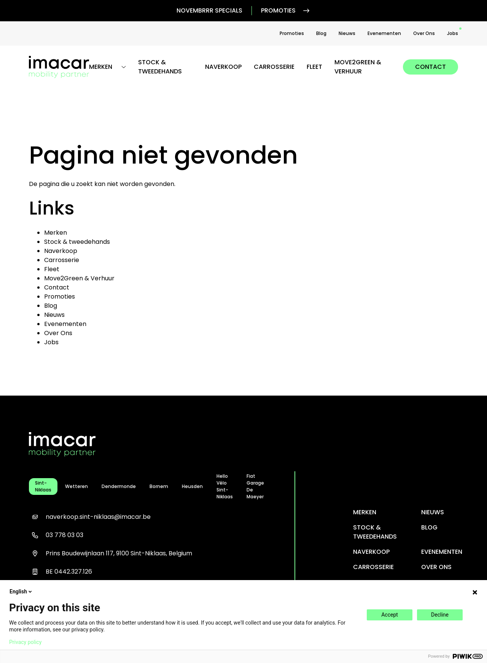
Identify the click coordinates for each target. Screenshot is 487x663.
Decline (440, 615)
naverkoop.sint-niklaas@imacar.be (90, 517)
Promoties (286, 10)
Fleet (314, 66)
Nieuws (347, 33)
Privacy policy (25, 642)
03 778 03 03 (56, 535)
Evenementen (384, 33)
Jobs (452, 33)
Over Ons (424, 33)
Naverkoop (223, 66)
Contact (430, 66)
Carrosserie (274, 66)
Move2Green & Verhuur (357, 67)
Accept (389, 615)
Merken (55, 232)
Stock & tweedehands (160, 67)
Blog (321, 33)
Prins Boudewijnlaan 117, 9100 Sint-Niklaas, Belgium (110, 553)
